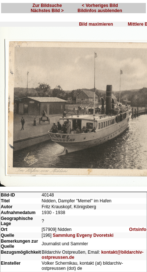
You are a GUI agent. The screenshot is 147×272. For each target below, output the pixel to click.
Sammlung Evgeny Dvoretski (83, 235)
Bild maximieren (96, 24)
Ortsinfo (137, 229)
